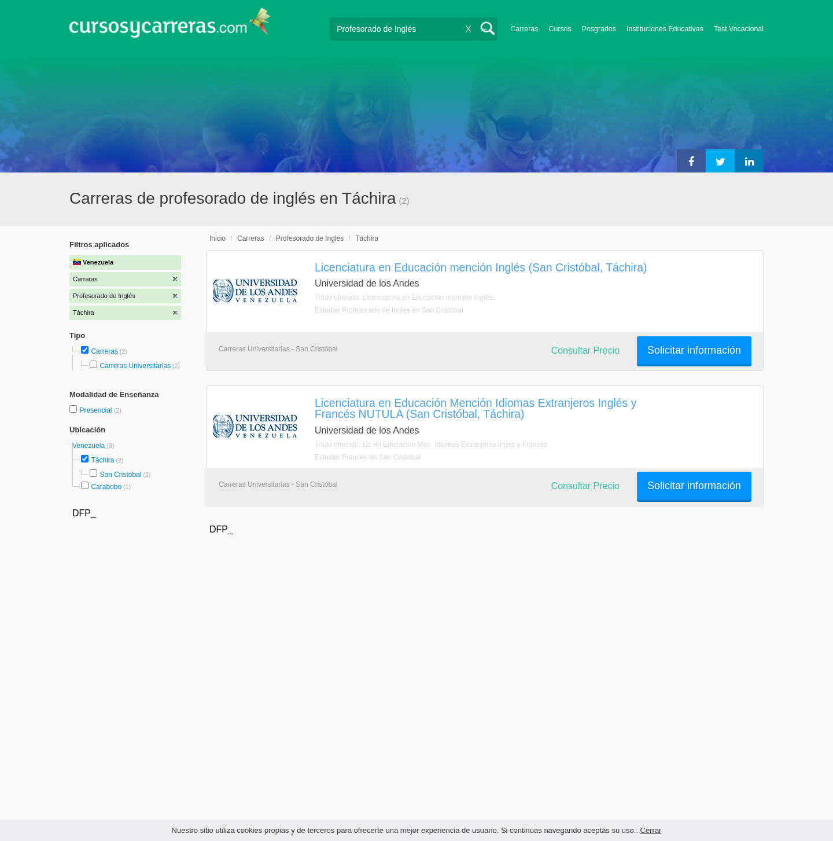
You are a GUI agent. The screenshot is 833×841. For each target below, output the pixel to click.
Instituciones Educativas (664, 28)
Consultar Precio (585, 350)
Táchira (102, 460)
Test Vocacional (739, 28)
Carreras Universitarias (135, 366)
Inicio (217, 238)
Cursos (559, 28)
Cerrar (651, 830)
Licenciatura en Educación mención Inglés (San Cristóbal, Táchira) (481, 267)
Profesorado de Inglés (310, 238)
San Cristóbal (120, 475)
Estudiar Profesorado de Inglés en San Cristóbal (389, 310)
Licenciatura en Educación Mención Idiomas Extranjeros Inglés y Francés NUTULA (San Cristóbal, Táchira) (475, 408)
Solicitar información (694, 350)
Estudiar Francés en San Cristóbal (368, 457)
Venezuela (89, 446)
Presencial (96, 410)
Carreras (524, 28)
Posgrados (599, 28)
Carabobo (106, 487)
